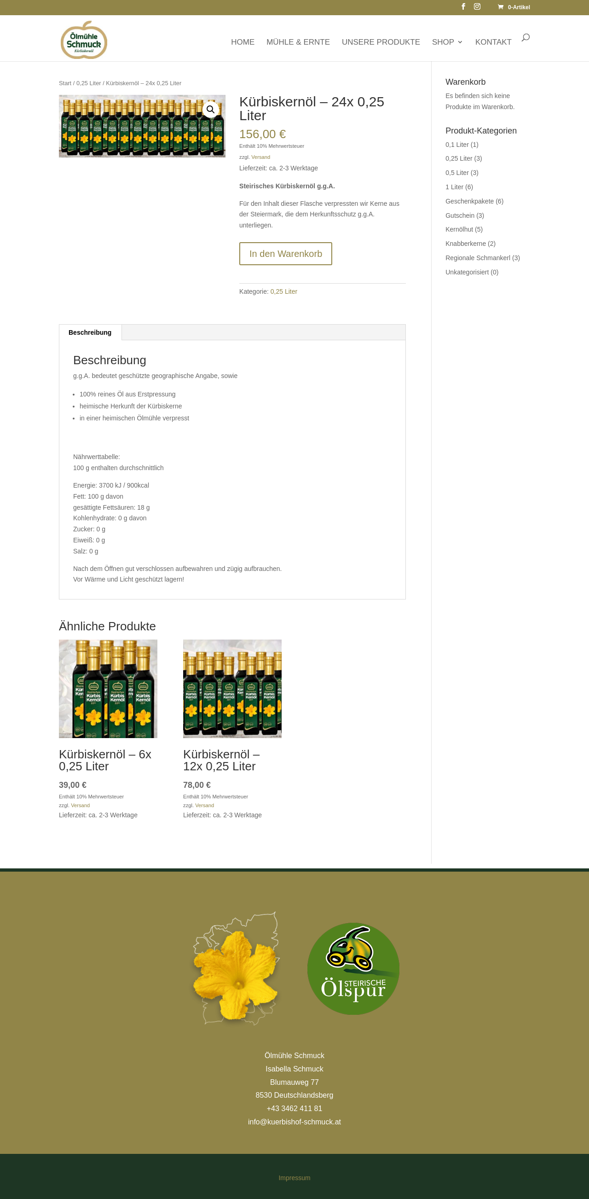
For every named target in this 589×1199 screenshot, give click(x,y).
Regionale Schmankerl (477, 258)
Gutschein (459, 215)
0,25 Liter (88, 83)
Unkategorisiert (467, 272)
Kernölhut (459, 229)
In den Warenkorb (285, 254)
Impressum (294, 1178)
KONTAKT (493, 42)
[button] (210, 109)
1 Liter (454, 187)
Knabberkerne (465, 243)
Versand (260, 157)
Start (65, 83)
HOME (242, 42)
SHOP (443, 42)
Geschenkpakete (469, 201)
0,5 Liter (457, 172)
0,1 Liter (457, 144)
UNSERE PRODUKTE (381, 42)
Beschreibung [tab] (90, 332)
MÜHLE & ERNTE (298, 42)
